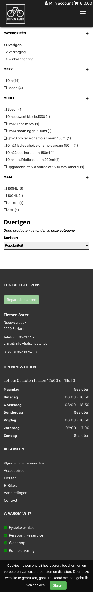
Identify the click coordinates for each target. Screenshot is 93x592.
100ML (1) (13, 196)
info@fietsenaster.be (31, 343)
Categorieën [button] (46, 33)
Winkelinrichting (19, 59)
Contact (10, 500)
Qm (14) (12, 81)
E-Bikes (10, 485)
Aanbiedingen (15, 492)
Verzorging (16, 52)
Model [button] (46, 98)
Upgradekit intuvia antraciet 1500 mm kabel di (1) (44, 167)
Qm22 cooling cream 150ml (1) (29, 153)
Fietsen (10, 478)
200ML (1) (13, 203)
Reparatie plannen (21, 299)
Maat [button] (46, 177)
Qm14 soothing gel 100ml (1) (28, 131)
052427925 (28, 337)
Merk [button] (46, 69)
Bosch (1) (13, 109)
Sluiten (58, 585)
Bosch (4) (13, 88)
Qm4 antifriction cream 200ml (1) (31, 160)
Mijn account (59, 3)
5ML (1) (11, 210)
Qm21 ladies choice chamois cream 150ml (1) (41, 145)
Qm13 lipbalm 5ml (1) (21, 124)
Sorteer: (11, 238)
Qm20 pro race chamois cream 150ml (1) (37, 138)
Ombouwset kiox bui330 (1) (27, 117)
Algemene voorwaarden (24, 463)
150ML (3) (13, 188)
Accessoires (14, 470)
